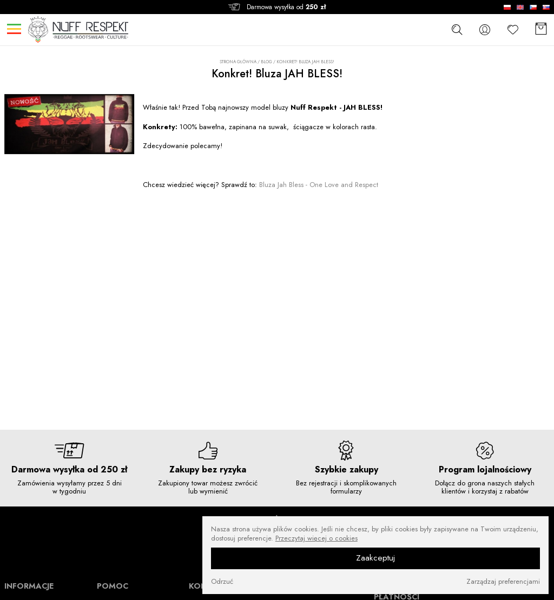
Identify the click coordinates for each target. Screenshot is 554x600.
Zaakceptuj (375, 558)
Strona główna (238, 62)
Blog (266, 61)
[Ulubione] (513, 29)
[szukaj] (456, 29)
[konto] (484, 29)
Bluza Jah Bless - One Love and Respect (318, 184)
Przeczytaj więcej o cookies (316, 538)
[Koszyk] (541, 29)
